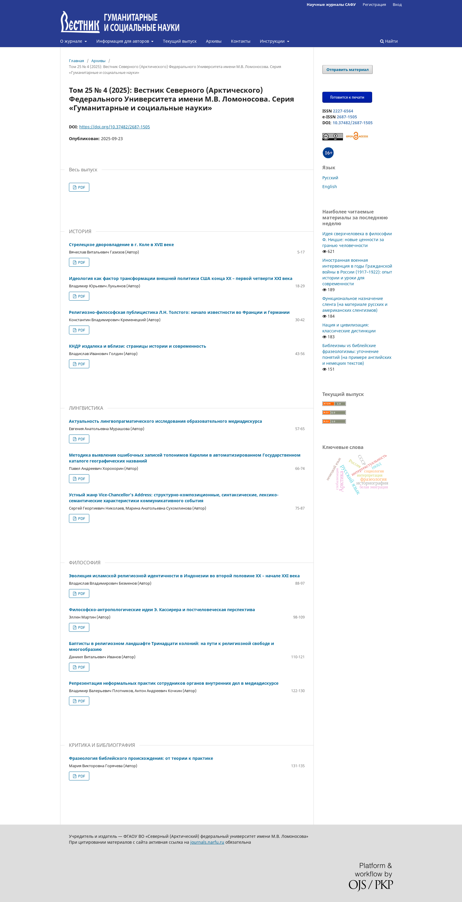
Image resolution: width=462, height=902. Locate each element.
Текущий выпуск (180, 41)
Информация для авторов (123, 41)
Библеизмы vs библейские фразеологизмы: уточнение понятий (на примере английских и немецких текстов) (356, 354)
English (329, 186)
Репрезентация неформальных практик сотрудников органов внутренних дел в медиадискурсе (173, 683)
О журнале (71, 41)
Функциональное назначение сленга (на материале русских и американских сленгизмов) (354, 304)
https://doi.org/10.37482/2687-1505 (114, 127)
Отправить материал (347, 69)
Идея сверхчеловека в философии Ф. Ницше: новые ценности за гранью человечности (357, 239)
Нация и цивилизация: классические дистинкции (349, 328)
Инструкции (273, 41)
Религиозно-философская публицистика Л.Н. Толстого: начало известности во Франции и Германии (179, 312)
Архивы (214, 41)
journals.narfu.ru (207, 842)
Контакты (240, 41)
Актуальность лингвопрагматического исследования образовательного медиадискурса (165, 421)
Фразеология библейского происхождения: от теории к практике (141, 758)
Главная (76, 60)
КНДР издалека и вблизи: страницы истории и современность (137, 346)
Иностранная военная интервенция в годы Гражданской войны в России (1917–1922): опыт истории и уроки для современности (357, 271)
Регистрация (374, 4)
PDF (81, 187)
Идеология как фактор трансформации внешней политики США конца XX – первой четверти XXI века (180, 278)
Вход (397, 4)
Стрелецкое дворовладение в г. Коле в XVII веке (121, 244)
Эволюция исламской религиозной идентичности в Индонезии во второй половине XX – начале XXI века (184, 575)
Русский (330, 177)
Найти (389, 41)
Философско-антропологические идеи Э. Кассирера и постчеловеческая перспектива (162, 609)
